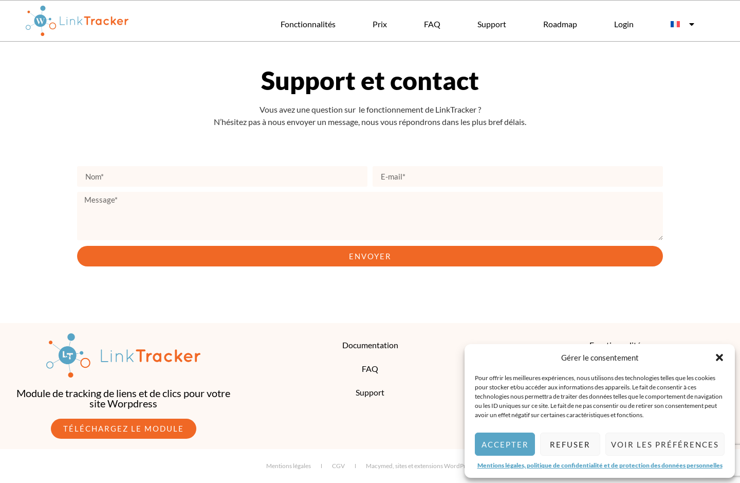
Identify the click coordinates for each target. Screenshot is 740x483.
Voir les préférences (665, 444)
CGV (338, 466)
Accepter (505, 444)
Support (491, 24)
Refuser (570, 444)
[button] (719, 357)
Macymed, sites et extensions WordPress (420, 466)
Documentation (370, 345)
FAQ (432, 24)
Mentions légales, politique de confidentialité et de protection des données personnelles (600, 465)
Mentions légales (288, 466)
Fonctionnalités (308, 24)
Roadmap (560, 24)
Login (624, 24)
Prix (380, 24)
